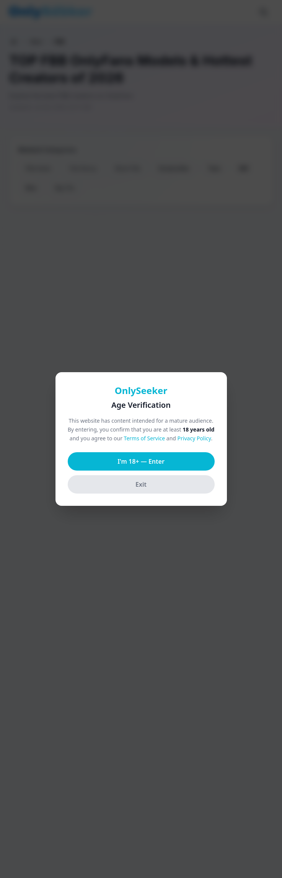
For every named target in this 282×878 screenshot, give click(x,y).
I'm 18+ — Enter (141, 461)
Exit (141, 484)
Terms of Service (144, 438)
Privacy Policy (194, 438)
